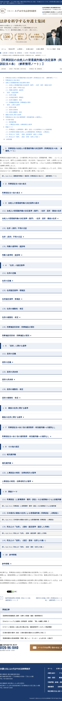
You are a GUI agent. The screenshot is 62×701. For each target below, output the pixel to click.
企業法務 (5, 52)
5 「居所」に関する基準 (11, 105)
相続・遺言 (51, 677)
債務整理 (51, 687)
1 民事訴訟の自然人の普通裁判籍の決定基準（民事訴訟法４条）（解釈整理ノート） (30, 78)
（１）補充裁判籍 (10, 122)
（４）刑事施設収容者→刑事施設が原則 (18, 102)
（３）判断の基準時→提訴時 (14, 90)
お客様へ (20, 49)
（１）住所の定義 (10, 95)
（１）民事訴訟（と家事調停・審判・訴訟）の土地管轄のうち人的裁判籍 (28, 129)
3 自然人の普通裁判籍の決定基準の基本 (16, 82)
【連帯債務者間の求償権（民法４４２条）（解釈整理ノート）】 (17, 599)
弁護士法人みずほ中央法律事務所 (15, 669)
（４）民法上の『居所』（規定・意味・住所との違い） (22, 137)
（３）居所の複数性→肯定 (13, 112)
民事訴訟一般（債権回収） (16, 52)
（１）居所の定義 (10, 107)
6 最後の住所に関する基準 (12, 114)
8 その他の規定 (8, 119)
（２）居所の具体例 (11, 109)
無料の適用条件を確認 (21, 41)
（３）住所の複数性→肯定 (13, 100)
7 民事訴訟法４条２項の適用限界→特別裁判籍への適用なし (22, 117)
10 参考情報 (7, 139)
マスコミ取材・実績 (53, 49)
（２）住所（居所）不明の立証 (15, 87)
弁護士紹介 (30, 49)
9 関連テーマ (8, 127)
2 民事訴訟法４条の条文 (11, 80)
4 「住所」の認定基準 (10, 92)
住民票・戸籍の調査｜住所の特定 (33, 52)
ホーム (3, 49)
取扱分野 (12, 49)
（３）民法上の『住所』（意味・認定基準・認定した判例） (24, 134)
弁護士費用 (40, 49)
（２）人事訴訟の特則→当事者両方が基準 (18, 124)
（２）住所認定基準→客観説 (14, 97)
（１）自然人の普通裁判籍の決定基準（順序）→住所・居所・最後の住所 (28, 85)
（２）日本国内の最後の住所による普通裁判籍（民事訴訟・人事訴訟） (27, 132)
